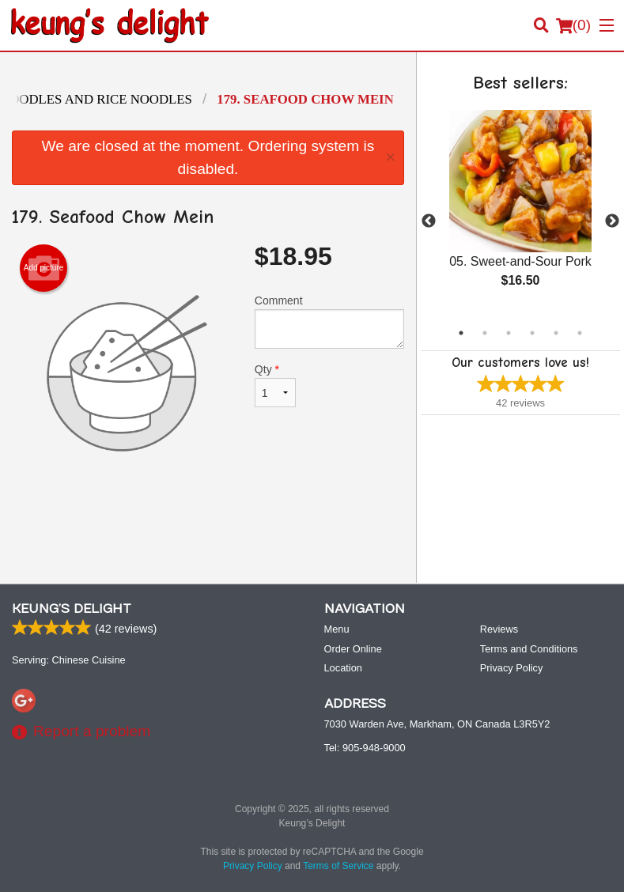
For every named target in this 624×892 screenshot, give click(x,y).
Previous (429, 221)
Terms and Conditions (529, 649)
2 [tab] (485, 333)
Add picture (44, 268)
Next (612, 221)
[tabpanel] (520, 212)
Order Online (353, 649)
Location (343, 668)
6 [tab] (580, 333)
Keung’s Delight (71, 609)
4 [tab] (532, 333)
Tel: (365, 748)
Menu (337, 629)
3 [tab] (508, 333)
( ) (573, 25)
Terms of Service (338, 865)
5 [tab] (556, 333)
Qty (275, 385)
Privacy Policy (511, 668)
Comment (329, 321)
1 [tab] (461, 333)
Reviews (499, 629)
